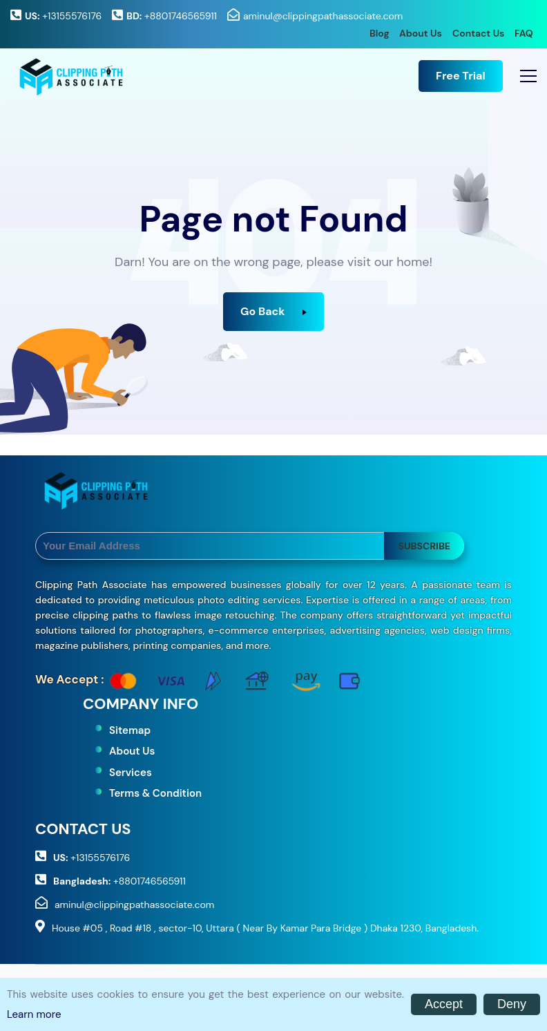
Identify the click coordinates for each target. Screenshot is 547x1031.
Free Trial (461, 75)
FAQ (524, 33)
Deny (511, 1004)
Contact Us (478, 33)
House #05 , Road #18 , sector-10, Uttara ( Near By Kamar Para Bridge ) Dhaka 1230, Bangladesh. (265, 928)
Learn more (34, 1014)
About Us (420, 33)
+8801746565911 (171, 16)
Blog (380, 33)
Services (130, 772)
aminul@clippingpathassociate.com (323, 16)
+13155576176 (63, 16)
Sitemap (130, 730)
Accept (444, 1004)
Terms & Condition (155, 793)
